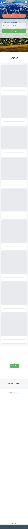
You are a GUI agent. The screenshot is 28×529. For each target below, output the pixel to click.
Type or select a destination (14, 24)
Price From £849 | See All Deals (14, 16)
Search (14, 31)
